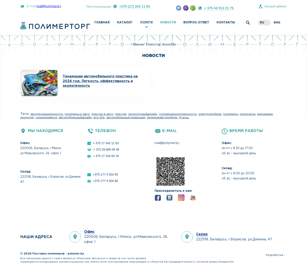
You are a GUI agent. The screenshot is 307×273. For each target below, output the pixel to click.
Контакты (226, 22)
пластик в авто (102, 114)
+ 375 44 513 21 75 (219, 8)
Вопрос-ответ (196, 22)
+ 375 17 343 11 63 (106, 143)
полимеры (230, 114)
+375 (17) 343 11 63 (134, 6)
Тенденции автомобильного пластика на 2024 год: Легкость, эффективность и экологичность (100, 81)
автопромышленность (46, 114)
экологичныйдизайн (142, 114)
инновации (265, 114)
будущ (184, 117)
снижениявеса (46, 117)
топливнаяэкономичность (178, 114)
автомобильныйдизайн (75, 117)
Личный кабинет (275, 6)
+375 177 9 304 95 (105, 174)
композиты (247, 114)
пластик (120, 114)
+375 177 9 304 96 (105, 181)
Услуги (146, 22)
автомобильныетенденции (125, 117)
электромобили (209, 114)
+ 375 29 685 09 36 (106, 149)
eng (277, 22)
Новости (168, 22)
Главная (102, 22)
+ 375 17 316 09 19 (106, 156)
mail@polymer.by (48, 6)
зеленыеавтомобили (162, 117)
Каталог (125, 22)
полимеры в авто (77, 114)
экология (27, 117)
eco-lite (99, 117)
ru (262, 22)
